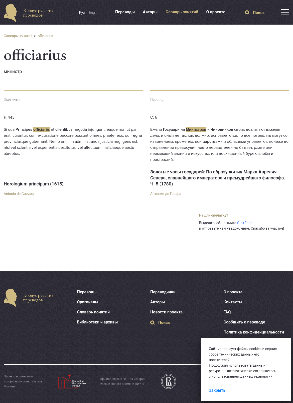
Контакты (233, 302)
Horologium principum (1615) (34, 183)
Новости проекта (166, 312)
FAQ (227, 312)
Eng (92, 13)
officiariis (41, 129)
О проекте (215, 12)
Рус (82, 13)
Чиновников (222, 129)
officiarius (45, 36)
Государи (171, 129)
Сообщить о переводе (244, 322)
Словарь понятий (182, 12)
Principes (24, 129)
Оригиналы (87, 302)
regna (136, 135)
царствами (213, 141)
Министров (196, 129)
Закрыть (217, 390)
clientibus (64, 129)
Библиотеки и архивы (97, 322)
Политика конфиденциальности (254, 332)
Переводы (125, 12)
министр (13, 71)
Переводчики (163, 292)
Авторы (150, 12)
